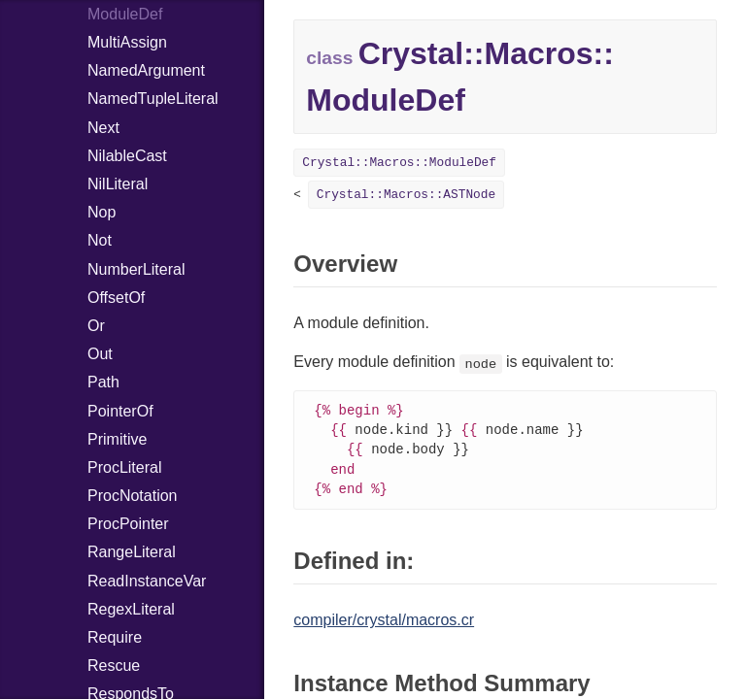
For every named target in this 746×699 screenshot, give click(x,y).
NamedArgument (146, 70)
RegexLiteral (131, 609)
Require (114, 637)
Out (100, 354)
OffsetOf (116, 297)
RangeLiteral (131, 552)
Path (103, 382)
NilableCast (127, 156)
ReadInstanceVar (146, 581)
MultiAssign (127, 42)
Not (99, 240)
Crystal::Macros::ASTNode (406, 194)
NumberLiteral (136, 269)
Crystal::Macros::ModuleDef (399, 162)
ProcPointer (128, 524)
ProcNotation (132, 495)
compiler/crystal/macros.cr (383, 624)
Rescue (113, 665)
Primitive (117, 439)
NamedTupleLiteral (153, 98)
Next (103, 127)
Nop (101, 212)
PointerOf (120, 411)
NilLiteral (117, 184)
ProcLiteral (124, 467)
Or (96, 325)
